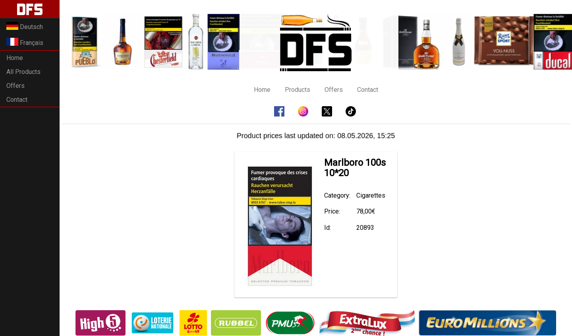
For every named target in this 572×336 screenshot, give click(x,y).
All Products (23, 72)
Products (297, 89)
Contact (16, 99)
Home (14, 58)
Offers (15, 85)
